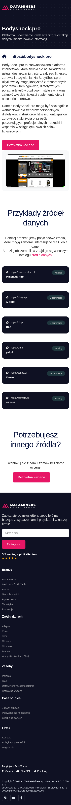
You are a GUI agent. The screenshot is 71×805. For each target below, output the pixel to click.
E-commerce (9, 579)
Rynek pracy (9, 599)
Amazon (6, 651)
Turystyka (7, 604)
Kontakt (6, 737)
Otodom (6, 641)
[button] (68, 7)
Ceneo (5, 631)
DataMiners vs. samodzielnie (18, 685)
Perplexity (41, 771)
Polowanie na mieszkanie (16, 712)
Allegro (6, 626)
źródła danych (41, 255)
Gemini (7, 771)
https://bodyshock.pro (31, 56)
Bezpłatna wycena (20, 145)
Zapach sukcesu (11, 707)
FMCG (5, 589)
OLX (4, 636)
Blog (4, 680)
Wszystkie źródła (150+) (15, 656)
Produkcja (7, 609)
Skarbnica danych (12, 717)
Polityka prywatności (13, 742)
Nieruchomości (10, 594)
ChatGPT (23, 771)
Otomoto (7, 646)
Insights (6, 675)
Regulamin (8, 747)
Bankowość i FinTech (14, 584)
